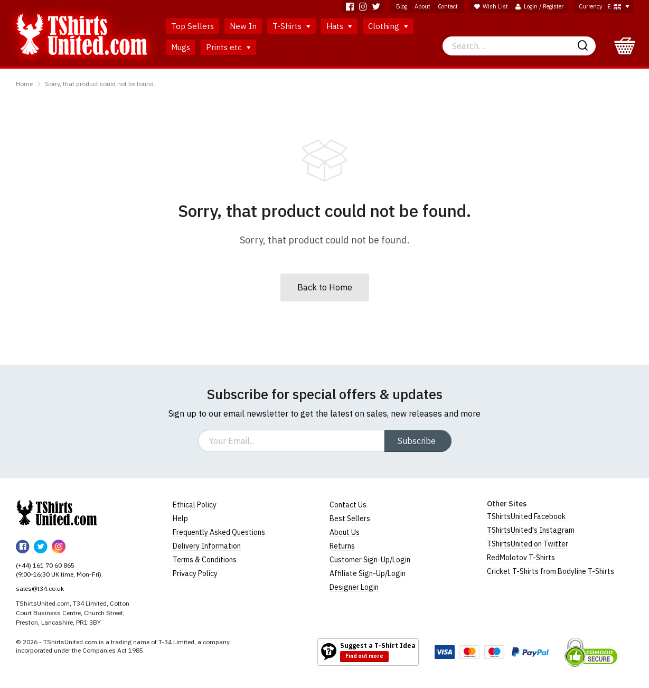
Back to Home (324, 287)
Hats (339, 26)
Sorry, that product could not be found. (100, 84)
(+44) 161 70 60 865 (45, 565)
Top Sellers (192, 26)
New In (243, 26)
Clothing (388, 26)
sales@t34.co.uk (40, 588)
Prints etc (228, 47)
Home (24, 84)
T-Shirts (291, 26)
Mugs (180, 47)
